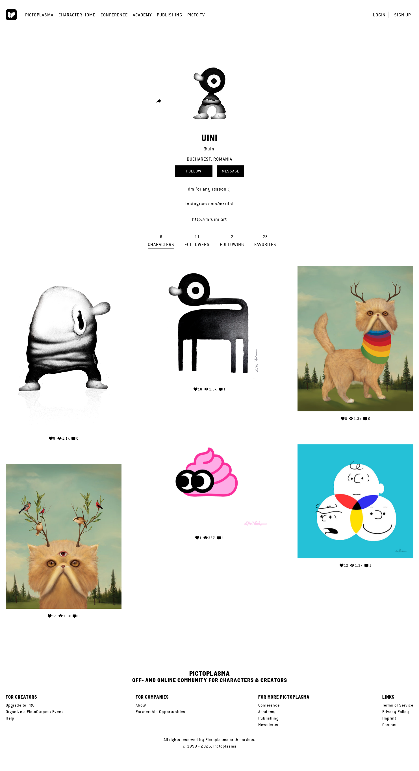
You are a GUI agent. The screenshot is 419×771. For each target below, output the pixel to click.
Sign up (402, 15)
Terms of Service (397, 705)
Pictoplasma (39, 15)
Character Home (76, 15)
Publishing (169, 15)
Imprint (389, 718)
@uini (209, 149)
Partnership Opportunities (160, 711)
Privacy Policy (395, 711)
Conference (114, 15)
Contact (389, 724)
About (141, 705)
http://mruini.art (209, 219)
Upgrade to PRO (20, 705)
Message (230, 171)
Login (379, 15)
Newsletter (268, 724)
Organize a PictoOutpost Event (34, 711)
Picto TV (196, 15)
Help (10, 718)
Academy (142, 15)
